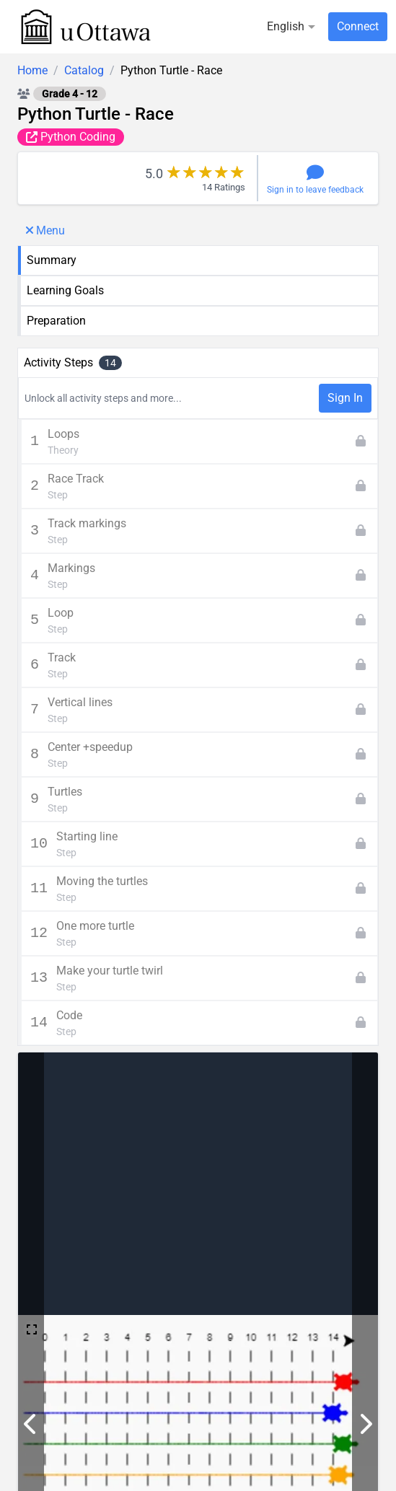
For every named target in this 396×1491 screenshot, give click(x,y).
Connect (358, 26)
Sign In (345, 398)
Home (32, 70)
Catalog (84, 70)
